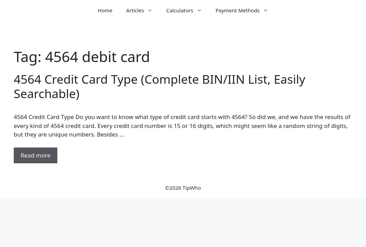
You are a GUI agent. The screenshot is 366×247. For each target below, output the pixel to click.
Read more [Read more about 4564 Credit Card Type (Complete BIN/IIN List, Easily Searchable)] (35, 155)
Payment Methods (245, 10)
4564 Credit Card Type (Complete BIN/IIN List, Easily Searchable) (159, 86)
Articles (143, 10)
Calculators (187, 10)
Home (105, 10)
